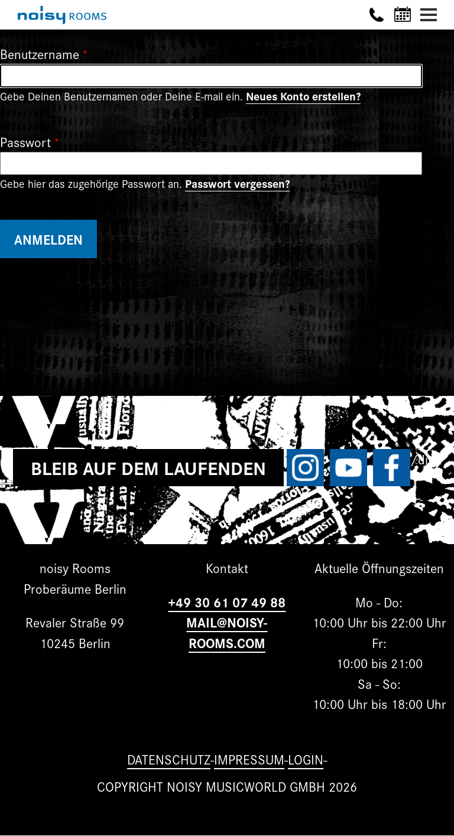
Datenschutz (168, 759)
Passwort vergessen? (237, 183)
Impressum (249, 759)
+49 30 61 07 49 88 (227, 601)
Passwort (25, 141)
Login (305, 759)
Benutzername (39, 53)
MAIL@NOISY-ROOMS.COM (226, 632)
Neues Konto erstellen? (303, 95)
